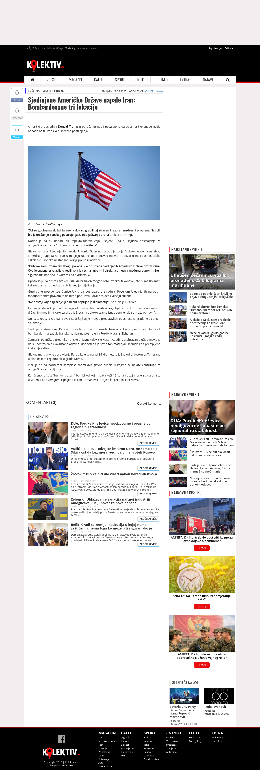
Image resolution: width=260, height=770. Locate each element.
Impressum (82, 48)
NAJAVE (208, 79)
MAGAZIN (75, 79)
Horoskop (217, 741)
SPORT (120, 79)
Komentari (17, 118)
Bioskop (125, 744)
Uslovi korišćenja (54, 48)
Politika (59, 90)
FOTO (140, 79)
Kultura (125, 741)
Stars (101, 737)
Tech (100, 744)
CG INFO (162, 79)
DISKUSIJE (187, 492)
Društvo (170, 737)
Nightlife (125, 737)
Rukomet (149, 752)
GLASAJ (202, 548)
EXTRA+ (185, 79)
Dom (101, 755)
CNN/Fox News (154, 91)
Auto (101, 762)
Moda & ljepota (106, 741)
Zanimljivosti (128, 748)
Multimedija (218, 737)
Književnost (127, 752)
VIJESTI (52, 79)
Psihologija (104, 752)
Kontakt (94, 48)
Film (123, 755)
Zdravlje (102, 748)
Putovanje (103, 759)
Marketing (70, 48)
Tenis (146, 744)
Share (17, 100)
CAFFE (98, 79)
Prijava (229, 48)
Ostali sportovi (151, 759)
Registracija (215, 48)
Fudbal (147, 737)
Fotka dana (195, 737)
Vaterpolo (149, 755)
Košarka (148, 741)
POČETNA (34, 90)
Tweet (17, 137)
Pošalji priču (39, 48)
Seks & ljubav (105, 766)
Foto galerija (195, 741)
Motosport (149, 748)
